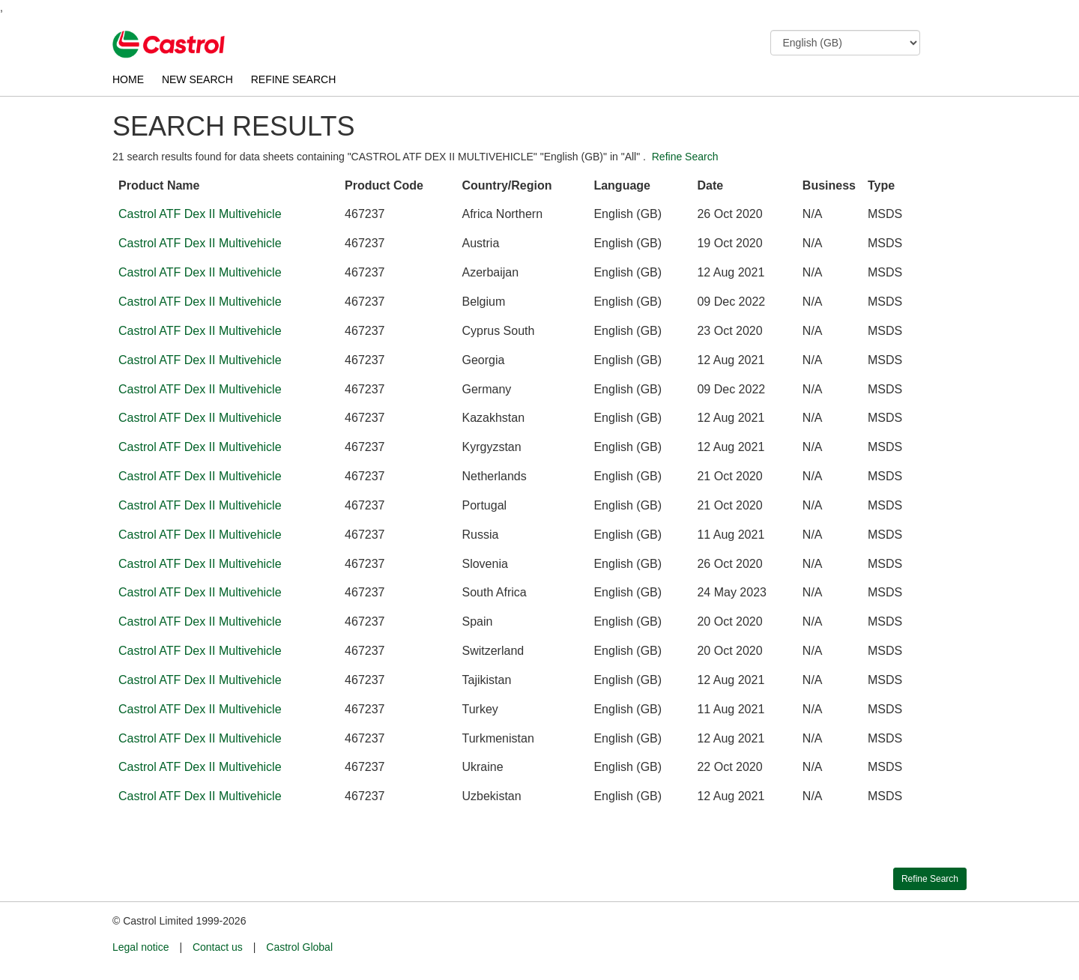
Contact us (218, 951)
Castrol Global (299, 951)
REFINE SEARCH (293, 79)
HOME (128, 79)
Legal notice (140, 951)
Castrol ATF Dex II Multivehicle (200, 214)
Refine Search (685, 157)
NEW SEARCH (197, 79)
